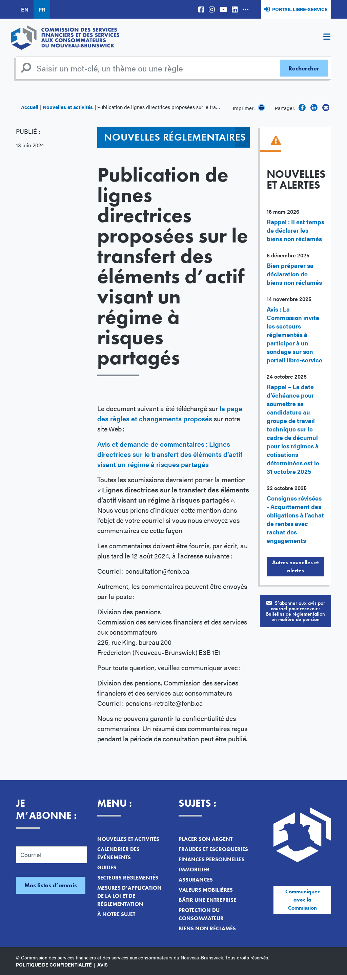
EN (24, 9)
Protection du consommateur (201, 914)
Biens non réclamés (207, 928)
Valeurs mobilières (206, 889)
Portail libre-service (300, 9)
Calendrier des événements (118, 853)
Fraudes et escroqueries (213, 849)
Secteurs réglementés (127, 877)
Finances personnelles (212, 859)
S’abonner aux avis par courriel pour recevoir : (295, 611)
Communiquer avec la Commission (302, 899)
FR (42, 9)
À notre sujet (116, 914)
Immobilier (194, 869)
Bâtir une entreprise (207, 900)
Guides (106, 867)
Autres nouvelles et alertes (295, 566)
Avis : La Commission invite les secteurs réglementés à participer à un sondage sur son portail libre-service (294, 334)
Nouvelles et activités (68, 106)
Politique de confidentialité (54, 964)
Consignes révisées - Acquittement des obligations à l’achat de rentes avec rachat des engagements (295, 519)
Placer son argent (205, 839)
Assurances (196, 879)
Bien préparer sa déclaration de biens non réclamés (294, 274)
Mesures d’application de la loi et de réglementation (129, 896)
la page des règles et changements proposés (169, 413)
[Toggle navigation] (326, 37)
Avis (102, 964)
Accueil (29, 106)
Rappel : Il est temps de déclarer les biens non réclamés (295, 230)
